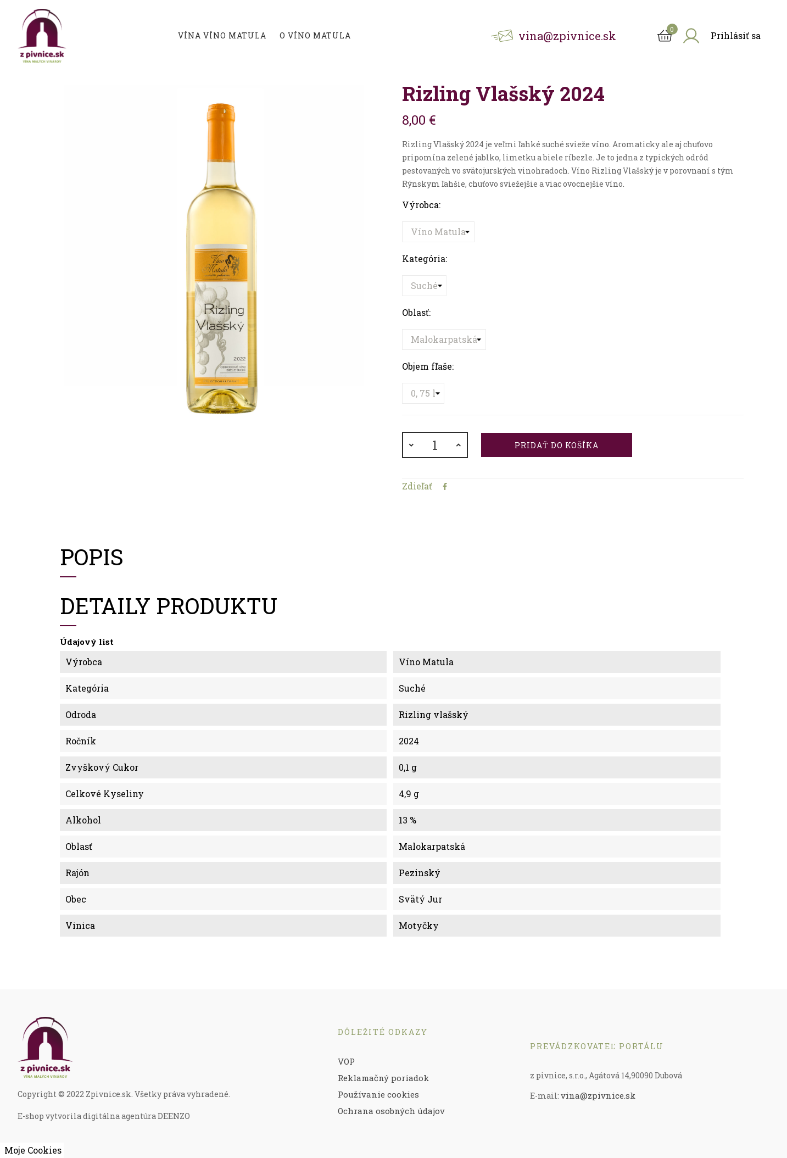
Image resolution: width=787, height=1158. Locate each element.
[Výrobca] (438, 231)
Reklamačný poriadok (383, 1077)
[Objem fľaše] (423, 393)
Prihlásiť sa (736, 35)
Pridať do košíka (557, 445)
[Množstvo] (435, 445)
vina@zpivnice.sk (598, 1095)
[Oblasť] (444, 339)
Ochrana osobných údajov (391, 1110)
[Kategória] (424, 285)
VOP (346, 1061)
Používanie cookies (378, 1094)
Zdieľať (445, 486)
